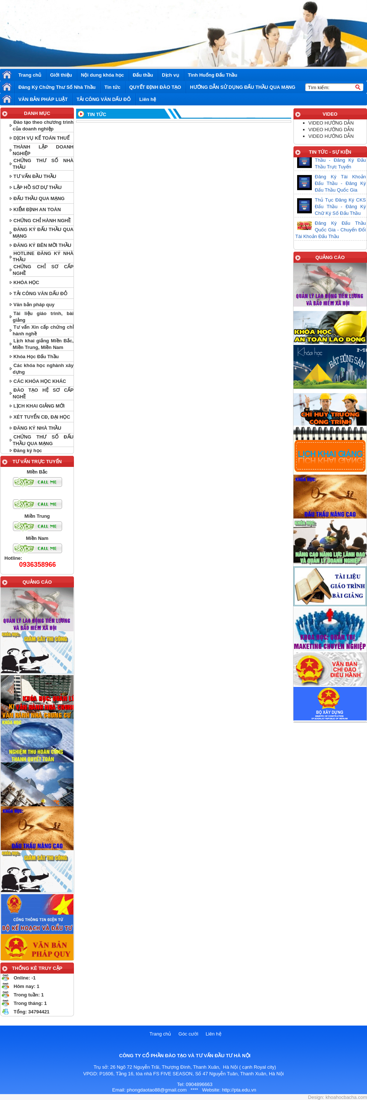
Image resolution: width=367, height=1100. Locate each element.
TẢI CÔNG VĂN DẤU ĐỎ (103, 99)
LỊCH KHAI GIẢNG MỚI (39, 406)
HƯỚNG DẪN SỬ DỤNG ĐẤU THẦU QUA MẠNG (242, 87)
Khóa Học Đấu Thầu (36, 356)
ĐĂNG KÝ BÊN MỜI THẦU (42, 245)
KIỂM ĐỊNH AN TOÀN (37, 209)
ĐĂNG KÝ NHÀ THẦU (37, 428)
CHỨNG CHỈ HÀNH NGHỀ (42, 220)
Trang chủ (29, 75)
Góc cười (188, 1034)
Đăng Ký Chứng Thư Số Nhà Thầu (57, 87)
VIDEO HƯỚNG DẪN (331, 123)
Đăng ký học (28, 450)
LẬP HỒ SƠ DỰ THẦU (38, 187)
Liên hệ (147, 99)
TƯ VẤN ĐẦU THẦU (35, 176)
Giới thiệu (61, 75)
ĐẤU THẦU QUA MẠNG (39, 198)
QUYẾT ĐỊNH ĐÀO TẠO (155, 87)
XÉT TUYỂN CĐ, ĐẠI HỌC (42, 417)
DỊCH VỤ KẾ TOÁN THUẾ (42, 138)
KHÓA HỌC (26, 282)
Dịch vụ (170, 75)
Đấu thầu (143, 75)
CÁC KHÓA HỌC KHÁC (40, 381)
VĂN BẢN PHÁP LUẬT (43, 99)
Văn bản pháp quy (34, 304)
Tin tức (112, 87)
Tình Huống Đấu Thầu (213, 75)
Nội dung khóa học (102, 75)
